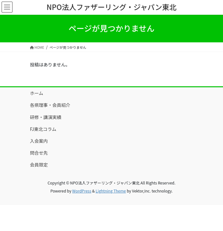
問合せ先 (39, 153)
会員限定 (39, 164)
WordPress (82, 190)
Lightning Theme (111, 190)
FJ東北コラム (43, 129)
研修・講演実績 (45, 117)
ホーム (37, 93)
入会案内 (39, 141)
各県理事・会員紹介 (50, 105)
